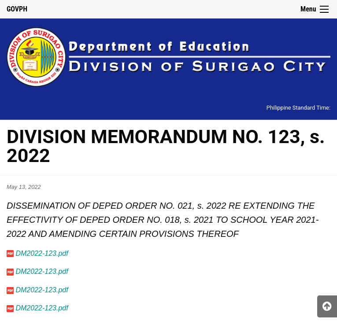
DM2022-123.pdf (41, 253)
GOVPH (17, 9)
